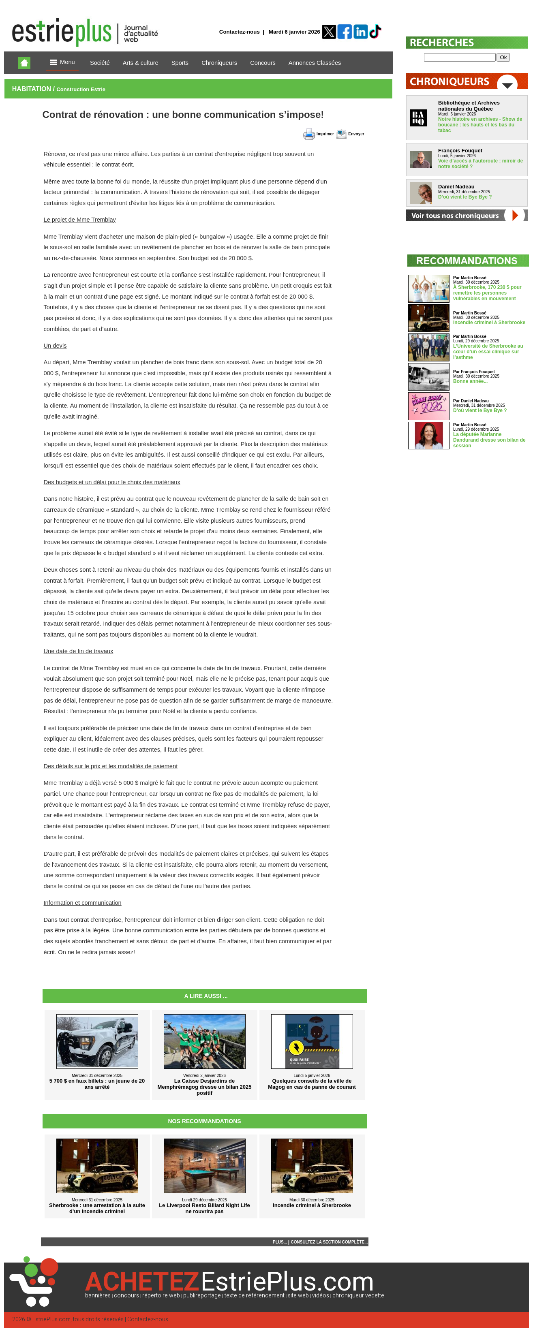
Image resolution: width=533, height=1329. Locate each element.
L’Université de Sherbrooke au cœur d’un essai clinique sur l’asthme (488, 351)
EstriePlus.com (51, 1319)
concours (126, 1295)
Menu (62, 63)
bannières (98, 1295)
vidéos (320, 1295)
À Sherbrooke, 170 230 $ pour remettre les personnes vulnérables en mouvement (487, 292)
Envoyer (356, 134)
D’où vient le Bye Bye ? (465, 197)
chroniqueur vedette (358, 1295)
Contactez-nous (239, 32)
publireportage (202, 1295)
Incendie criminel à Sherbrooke (489, 322)
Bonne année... (470, 381)
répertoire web (161, 1295)
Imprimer (325, 134)
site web (298, 1295)
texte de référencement (255, 1295)
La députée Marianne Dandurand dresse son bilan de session (489, 440)
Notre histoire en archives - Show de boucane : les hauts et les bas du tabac (480, 124)
